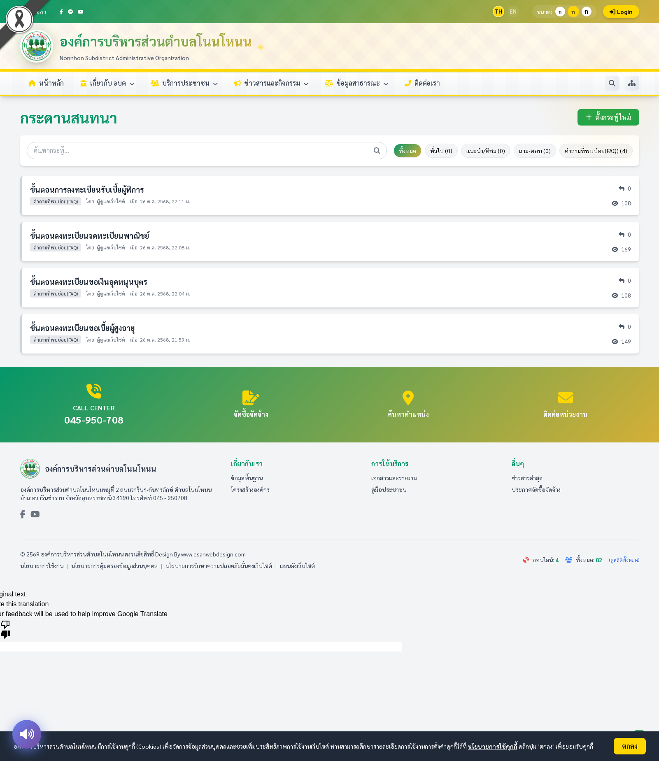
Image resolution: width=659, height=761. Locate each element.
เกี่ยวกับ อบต (107, 83)
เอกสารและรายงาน (394, 478)
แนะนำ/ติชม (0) (485, 150)
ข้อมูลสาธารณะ (356, 83)
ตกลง (630, 746)
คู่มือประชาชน (388, 489)
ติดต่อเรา (422, 83)
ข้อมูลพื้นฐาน (247, 478)
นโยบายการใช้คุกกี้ (492, 746)
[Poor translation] (5, 629)
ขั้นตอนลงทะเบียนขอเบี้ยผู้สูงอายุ (82, 328)
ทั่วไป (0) (441, 150)
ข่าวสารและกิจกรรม (271, 83)
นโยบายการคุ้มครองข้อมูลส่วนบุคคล (114, 565)
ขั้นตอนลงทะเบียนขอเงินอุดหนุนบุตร (88, 281)
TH (498, 11)
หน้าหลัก (46, 83)
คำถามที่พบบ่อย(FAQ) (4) (596, 150)
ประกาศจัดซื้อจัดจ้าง (536, 489)
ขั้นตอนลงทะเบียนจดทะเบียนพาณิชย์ (89, 235)
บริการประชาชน (184, 83)
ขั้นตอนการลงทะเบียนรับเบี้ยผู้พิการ (87, 189)
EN (513, 11)
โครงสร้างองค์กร (250, 489)
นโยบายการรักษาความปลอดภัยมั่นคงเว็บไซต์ (218, 565)
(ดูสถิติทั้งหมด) (624, 559)
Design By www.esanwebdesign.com (200, 554)
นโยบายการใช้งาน (41, 565)
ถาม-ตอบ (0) (535, 150)
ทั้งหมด (407, 150)
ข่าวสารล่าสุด (527, 478)
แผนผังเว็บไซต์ (297, 565)
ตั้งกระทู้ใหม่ (608, 117)
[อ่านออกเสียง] (26, 734)
